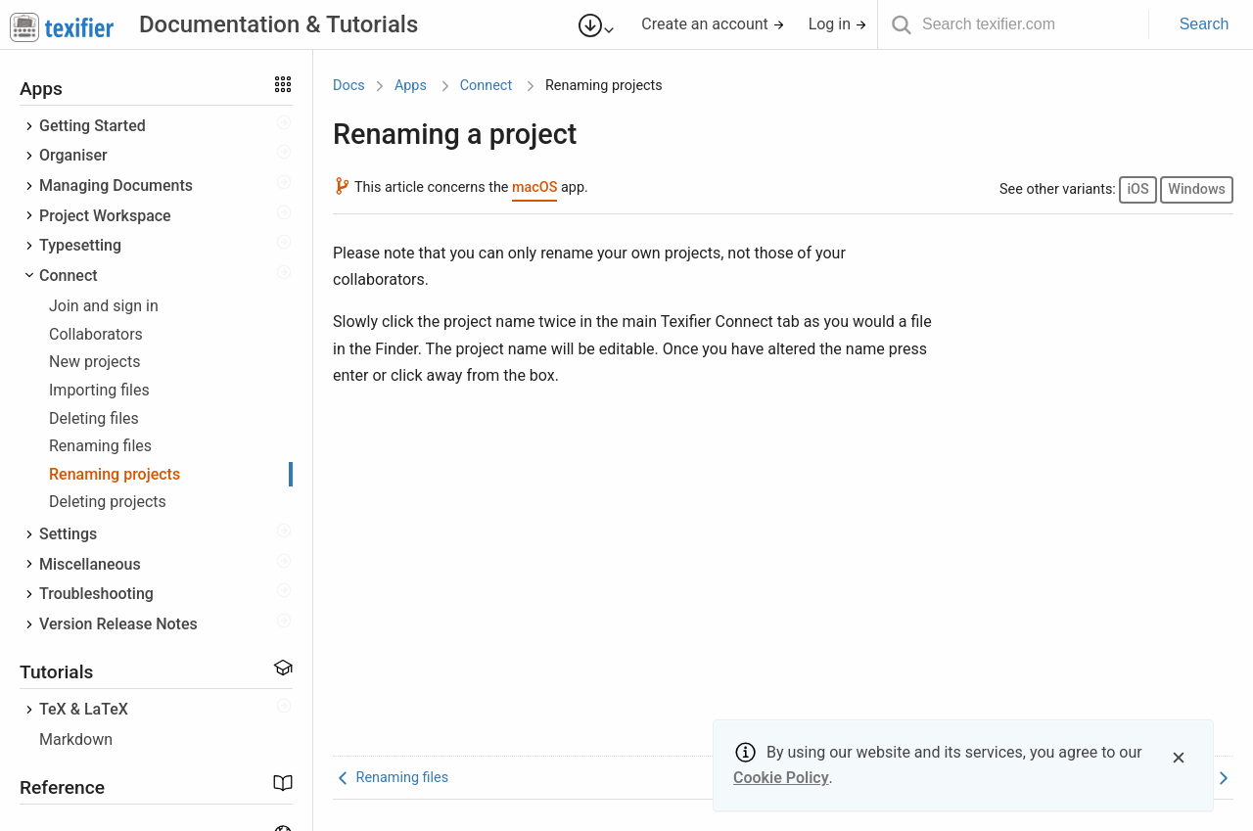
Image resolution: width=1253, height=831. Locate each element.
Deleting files (94, 418)
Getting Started (92, 125)
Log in (838, 24)
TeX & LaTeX (83, 709)
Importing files (99, 390)
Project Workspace (105, 216)
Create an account (713, 24)
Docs (349, 85)
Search (1205, 24)
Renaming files (100, 446)
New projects (94, 361)
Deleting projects (107, 501)
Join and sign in (104, 306)
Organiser (73, 155)
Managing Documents (116, 185)
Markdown (76, 739)
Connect (68, 275)
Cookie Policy (781, 777)
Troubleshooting (96, 593)
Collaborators (96, 334)
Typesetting (80, 245)
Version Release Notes (118, 624)
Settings (68, 534)
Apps (410, 85)
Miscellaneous (90, 564)
